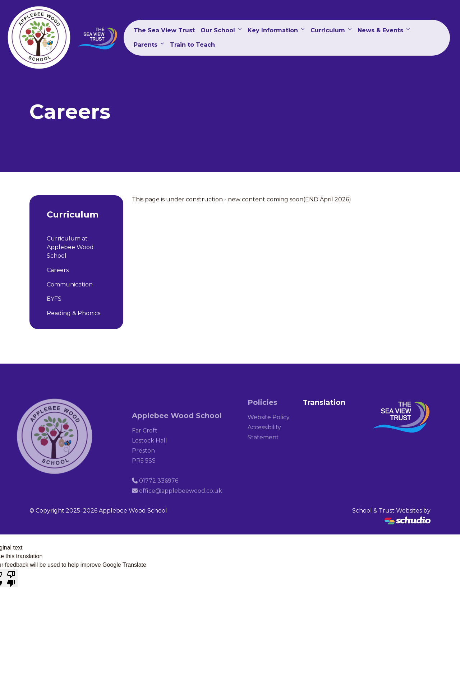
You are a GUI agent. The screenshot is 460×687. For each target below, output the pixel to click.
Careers (58, 270)
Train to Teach (192, 44)
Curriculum (327, 30)
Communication (70, 284)
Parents (145, 44)
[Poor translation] (11, 578)
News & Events (380, 30)
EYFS (54, 298)
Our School (218, 30)
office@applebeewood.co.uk (180, 496)
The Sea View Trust (164, 30)
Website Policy (274, 417)
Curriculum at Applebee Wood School (70, 247)
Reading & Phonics (73, 313)
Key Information (273, 30)
